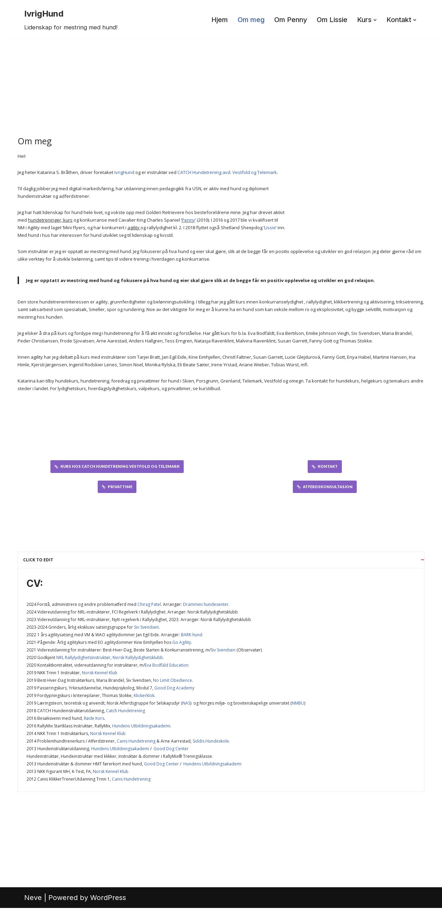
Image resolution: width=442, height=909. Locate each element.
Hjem (217, 20)
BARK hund (191, 636)
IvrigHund (124, 172)
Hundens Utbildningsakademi (141, 727)
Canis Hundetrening (136, 742)
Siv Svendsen (146, 628)
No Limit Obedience (172, 681)
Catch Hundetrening (125, 712)
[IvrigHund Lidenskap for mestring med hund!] (70, 19)
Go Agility (181, 643)
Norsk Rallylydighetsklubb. (138, 658)
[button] (374, 20)
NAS (186, 704)
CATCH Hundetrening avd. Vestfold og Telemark (227, 172)
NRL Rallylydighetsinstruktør (83, 658)
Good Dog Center (171, 750)
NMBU (298, 704)
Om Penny (289, 20)
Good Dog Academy (174, 689)
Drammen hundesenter (206, 605)
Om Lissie (331, 20)
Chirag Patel (149, 605)
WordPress (108, 899)
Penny (188, 220)
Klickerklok (144, 696)
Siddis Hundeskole (211, 742)
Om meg (249, 20)
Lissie (270, 227)
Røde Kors (94, 719)
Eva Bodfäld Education (167, 666)
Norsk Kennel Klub (99, 674)
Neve (33, 899)
